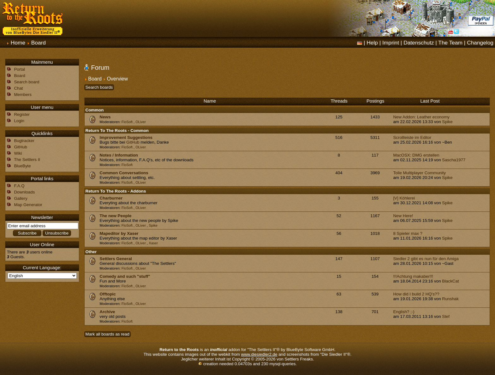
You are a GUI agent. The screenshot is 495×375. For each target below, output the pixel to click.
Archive (107, 311)
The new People (116, 215)
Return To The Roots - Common (117, 130)
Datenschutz (418, 42)
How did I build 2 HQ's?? (416, 294)
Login (19, 120)
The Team (450, 42)
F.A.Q (19, 185)
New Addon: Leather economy (421, 117)
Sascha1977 (453, 160)
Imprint (390, 42)
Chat (18, 88)
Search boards (99, 87)
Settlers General (116, 258)
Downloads (24, 192)
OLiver (140, 122)
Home (18, 42)
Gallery (20, 198)
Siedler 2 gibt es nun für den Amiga (425, 258)
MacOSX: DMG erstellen (416, 155)
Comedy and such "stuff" (125, 276)
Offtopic (108, 294)
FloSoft (127, 122)
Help (372, 42)
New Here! (403, 215)
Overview (117, 78)
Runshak (450, 298)
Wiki (18, 153)
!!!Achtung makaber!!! (413, 276)
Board (38, 42)
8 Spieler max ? (407, 233)
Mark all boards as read (107, 334)
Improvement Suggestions (126, 137)
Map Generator (28, 204)
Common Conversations (124, 172)
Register (22, 114)
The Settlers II (27, 159)
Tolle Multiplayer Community (419, 172)
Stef (446, 316)
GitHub (132, 142)
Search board (26, 82)
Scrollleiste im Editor (412, 137)
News (105, 117)
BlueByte (22, 166)
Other (91, 251)
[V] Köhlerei (404, 198)
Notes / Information (119, 155)
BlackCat (450, 281)
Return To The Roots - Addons (116, 191)
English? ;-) (403, 311)
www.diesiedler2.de (259, 354)
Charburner (111, 198)
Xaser (153, 243)
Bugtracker (24, 140)
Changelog (480, 42)
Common (95, 110)
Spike (447, 121)
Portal (19, 69)
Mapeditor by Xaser (119, 233)
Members (23, 94)
